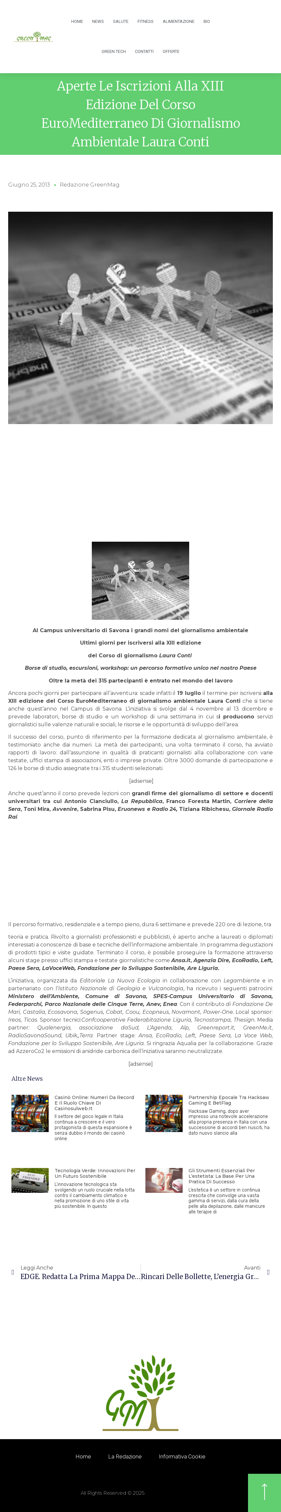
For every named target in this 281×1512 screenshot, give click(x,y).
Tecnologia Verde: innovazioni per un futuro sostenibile (95, 1173)
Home (77, 21)
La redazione (123, 1456)
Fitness (146, 21)
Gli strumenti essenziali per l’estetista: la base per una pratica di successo (222, 1176)
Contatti (144, 51)
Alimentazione (178, 21)
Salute (120, 21)
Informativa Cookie (186, 1456)
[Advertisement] (140, 492)
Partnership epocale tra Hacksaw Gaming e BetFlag (229, 1100)
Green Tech (114, 51)
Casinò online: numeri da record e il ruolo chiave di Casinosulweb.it (94, 1102)
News (98, 21)
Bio (207, 21)
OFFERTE (171, 51)
